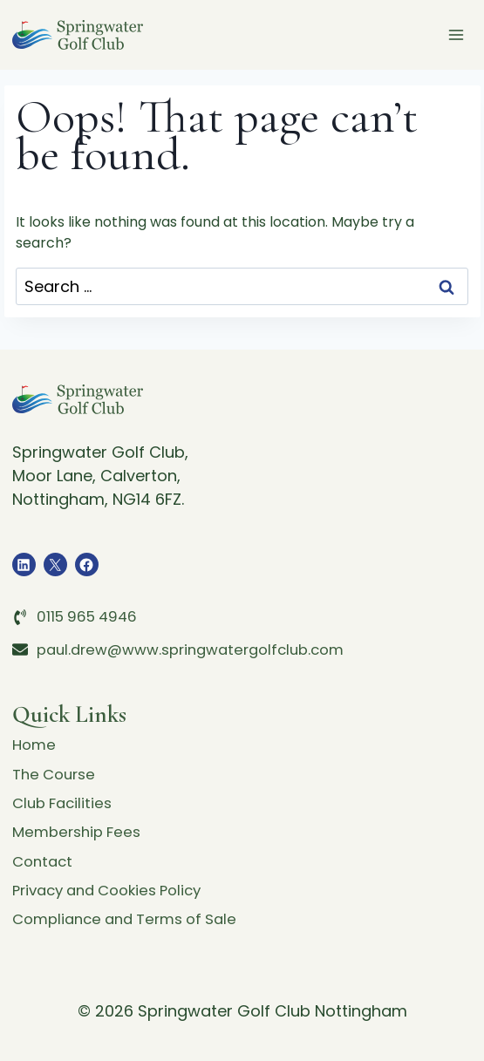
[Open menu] (456, 34)
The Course (57, 761)
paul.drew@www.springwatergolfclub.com (201, 632)
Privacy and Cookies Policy (115, 887)
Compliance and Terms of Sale (133, 918)
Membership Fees (80, 824)
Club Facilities (65, 793)
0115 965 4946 (90, 600)
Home (35, 730)
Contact (44, 856)
